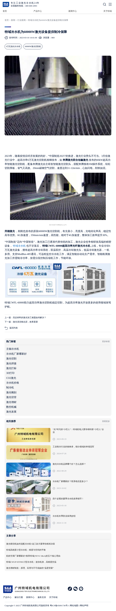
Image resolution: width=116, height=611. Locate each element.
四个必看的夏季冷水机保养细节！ (68, 499)
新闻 (13, 20)
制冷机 (10, 387)
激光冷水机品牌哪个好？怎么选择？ (69, 464)
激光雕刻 (11, 392)
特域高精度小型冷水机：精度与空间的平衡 (26, 550)
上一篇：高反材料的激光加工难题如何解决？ (25, 317)
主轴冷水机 (12, 348)
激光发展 (11, 411)
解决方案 (19, 597)
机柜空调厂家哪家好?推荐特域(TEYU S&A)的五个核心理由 (33, 556)
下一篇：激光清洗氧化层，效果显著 (21, 322)
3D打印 (10, 373)
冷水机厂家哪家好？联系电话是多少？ (70, 481)
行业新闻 (21, 20)
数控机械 (11, 407)
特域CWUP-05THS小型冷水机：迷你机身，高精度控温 (31, 562)
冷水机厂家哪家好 (16, 353)
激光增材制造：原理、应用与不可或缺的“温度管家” (30, 568)
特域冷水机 (19, 245)
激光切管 (11, 397)
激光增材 (11, 402)
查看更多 (106, 421)
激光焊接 (11, 363)
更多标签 (106, 341)
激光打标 (11, 368)
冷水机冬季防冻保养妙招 (64, 516)
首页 (5, 11)
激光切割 (11, 358)
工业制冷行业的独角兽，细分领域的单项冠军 (73, 447)
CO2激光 (11, 378)
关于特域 (107, 11)
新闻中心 (72, 11)
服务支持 (42, 597)
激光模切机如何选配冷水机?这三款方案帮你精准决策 (30, 544)
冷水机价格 (12, 382)
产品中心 (38, 11)
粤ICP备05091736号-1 (59, 605)
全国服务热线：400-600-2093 (24, 6)
